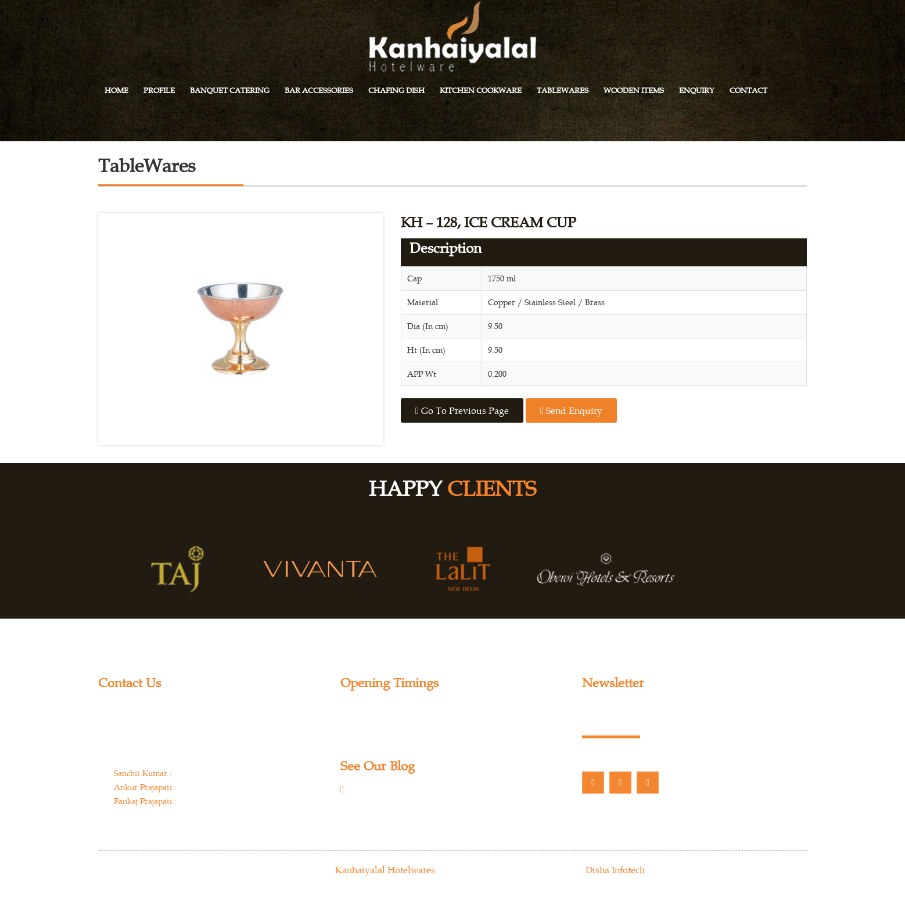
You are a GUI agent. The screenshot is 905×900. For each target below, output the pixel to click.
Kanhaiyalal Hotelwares (385, 869)
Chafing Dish (396, 90)
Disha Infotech (615, 869)
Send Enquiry (571, 410)
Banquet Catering (230, 90)
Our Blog (375, 790)
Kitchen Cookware (481, 90)
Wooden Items (634, 90)
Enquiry (696, 90)
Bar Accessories (319, 90)
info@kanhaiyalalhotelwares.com (182, 823)
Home (116, 90)
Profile (159, 90)
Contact (748, 90)
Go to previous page (462, 410)
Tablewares (562, 90)
